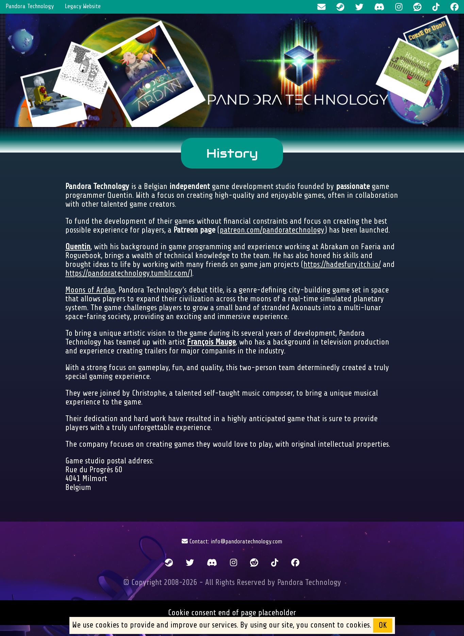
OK (383, 625)
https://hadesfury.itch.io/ (342, 264)
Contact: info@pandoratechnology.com (232, 541)
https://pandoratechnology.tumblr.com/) (128, 273)
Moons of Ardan (90, 290)
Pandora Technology (29, 6)
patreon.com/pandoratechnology (272, 230)
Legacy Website (83, 6)
